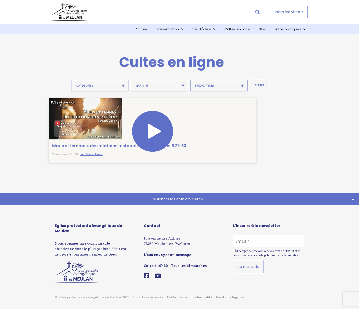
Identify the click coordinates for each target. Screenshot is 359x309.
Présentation (170, 29)
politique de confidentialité (281, 257)
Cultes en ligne (237, 29)
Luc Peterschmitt (91, 157)
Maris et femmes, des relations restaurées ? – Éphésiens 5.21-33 (77, 142)
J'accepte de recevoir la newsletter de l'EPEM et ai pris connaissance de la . (266, 255)
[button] (257, 12)
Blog (262, 29)
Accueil (141, 29)
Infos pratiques (290, 29)
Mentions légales (230, 300)
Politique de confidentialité (189, 300)
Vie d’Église (203, 29)
